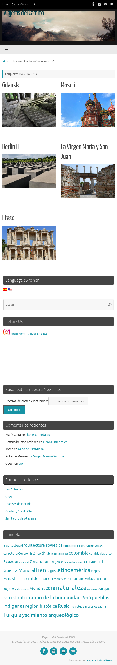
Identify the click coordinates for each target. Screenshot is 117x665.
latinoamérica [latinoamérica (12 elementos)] (73, 570)
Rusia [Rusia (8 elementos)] (64, 606)
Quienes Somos (20, 4)
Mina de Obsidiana (31, 449)
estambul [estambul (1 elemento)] (24, 562)
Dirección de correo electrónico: (25, 401)
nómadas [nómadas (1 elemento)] (92, 589)
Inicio (5, 4)
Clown (9, 497)
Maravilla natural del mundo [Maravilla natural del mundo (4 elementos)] (28, 578)
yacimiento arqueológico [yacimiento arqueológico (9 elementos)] (50, 615)
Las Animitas (14, 489)
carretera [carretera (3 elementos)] (10, 553)
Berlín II (10, 147)
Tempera (90, 660)
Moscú (68, 85)
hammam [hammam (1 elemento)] (77, 562)
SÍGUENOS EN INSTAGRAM (25, 334)
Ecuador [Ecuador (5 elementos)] (11, 561)
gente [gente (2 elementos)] (59, 562)
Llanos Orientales (38, 435)
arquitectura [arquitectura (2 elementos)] (12, 546)
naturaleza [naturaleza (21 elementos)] (71, 588)
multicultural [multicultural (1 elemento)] (22, 589)
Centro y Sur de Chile (19, 511)
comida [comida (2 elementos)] (94, 553)
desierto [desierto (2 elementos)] (106, 553)
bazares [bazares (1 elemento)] (67, 545)
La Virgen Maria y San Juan (47, 456)
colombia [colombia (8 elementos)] (79, 553)
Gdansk (10, 85)
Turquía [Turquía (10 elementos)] (12, 615)
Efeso (8, 218)
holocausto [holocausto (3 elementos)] (91, 562)
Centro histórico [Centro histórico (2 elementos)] (29, 553)
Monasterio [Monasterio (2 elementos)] (61, 579)
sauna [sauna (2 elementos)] (102, 607)
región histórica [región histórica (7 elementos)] (41, 606)
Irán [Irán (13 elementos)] (41, 570)
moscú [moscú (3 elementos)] (101, 579)
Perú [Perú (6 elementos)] (86, 598)
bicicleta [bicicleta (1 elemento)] (81, 545)
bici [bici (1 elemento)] (74, 545)
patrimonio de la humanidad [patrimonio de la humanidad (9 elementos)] (48, 597)
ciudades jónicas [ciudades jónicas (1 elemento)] (59, 553)
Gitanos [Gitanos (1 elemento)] (68, 562)
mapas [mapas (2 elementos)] (95, 571)
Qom (22, 464)
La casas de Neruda (18, 504)
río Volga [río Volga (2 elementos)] (76, 607)
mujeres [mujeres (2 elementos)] (8, 589)
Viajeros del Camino (23, 13)
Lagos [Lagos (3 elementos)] (51, 571)
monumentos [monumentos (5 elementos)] (82, 578)
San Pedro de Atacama (20, 518)
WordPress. (106, 660)
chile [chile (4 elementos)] (45, 553)
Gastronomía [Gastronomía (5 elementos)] (42, 561)
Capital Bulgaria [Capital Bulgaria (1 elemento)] (95, 545)
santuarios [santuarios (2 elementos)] (90, 607)
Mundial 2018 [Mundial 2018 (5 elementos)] (42, 588)
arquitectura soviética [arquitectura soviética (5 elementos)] (42, 545)
